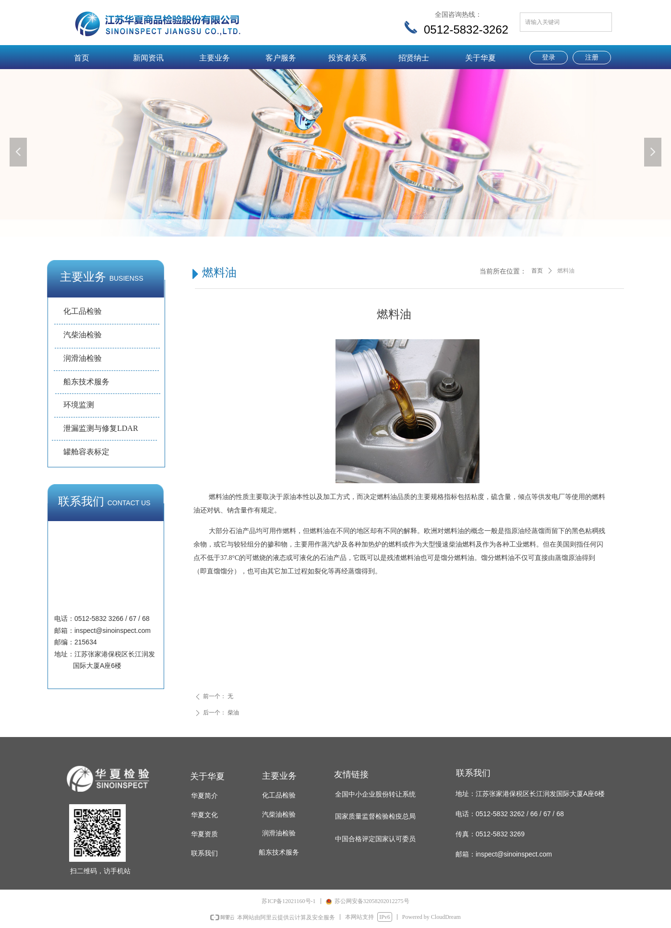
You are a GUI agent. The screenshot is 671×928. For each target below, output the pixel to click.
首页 (537, 270)
